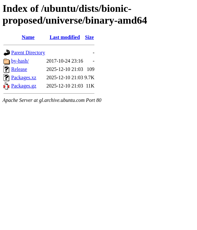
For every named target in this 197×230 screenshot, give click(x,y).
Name (28, 37)
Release (19, 69)
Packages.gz (23, 85)
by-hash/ (20, 61)
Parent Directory (28, 52)
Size (89, 37)
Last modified (64, 37)
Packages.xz (23, 77)
